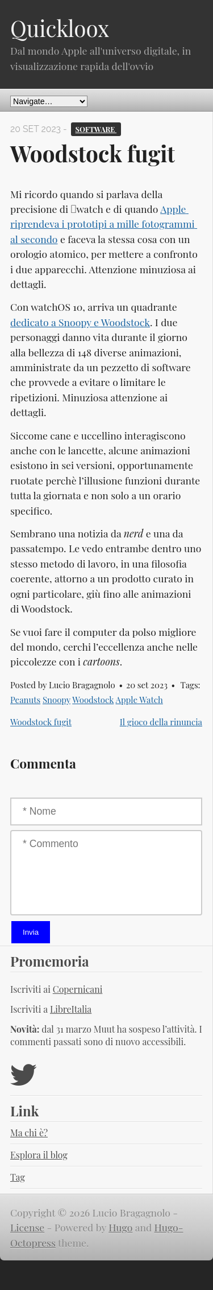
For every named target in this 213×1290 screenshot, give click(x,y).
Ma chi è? (29, 1133)
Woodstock (93, 699)
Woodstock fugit (41, 722)
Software (96, 129)
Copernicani (78, 989)
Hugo (120, 1227)
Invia (31, 932)
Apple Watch (139, 699)
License (27, 1227)
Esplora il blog (39, 1155)
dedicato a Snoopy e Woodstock (80, 321)
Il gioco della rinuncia (161, 722)
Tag (17, 1177)
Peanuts (25, 699)
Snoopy (56, 699)
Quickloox (59, 28)
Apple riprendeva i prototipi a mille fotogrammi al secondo (103, 223)
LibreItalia (70, 1009)
